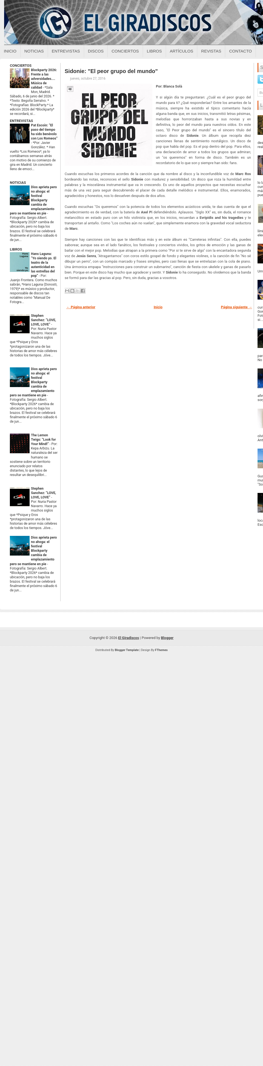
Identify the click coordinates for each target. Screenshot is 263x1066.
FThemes (161, 650)
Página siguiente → (236, 307)
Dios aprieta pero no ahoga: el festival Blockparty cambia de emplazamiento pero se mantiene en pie (33, 200)
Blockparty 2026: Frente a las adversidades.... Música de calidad (44, 78)
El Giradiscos (128, 638)
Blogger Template (127, 650)
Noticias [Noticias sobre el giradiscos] (34, 51)
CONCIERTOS (21, 65)
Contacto (240, 51)
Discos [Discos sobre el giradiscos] (96, 51)
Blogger (167, 638)
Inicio (10, 51)
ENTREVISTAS (21, 121)
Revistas (211, 51)
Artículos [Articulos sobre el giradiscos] (181, 51)
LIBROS (16, 249)
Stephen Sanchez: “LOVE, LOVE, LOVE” (43, 320)
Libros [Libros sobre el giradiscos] (154, 51)
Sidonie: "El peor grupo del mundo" (111, 71)
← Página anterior (80, 307)
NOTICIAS (18, 183)
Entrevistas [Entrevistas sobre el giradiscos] (66, 51)
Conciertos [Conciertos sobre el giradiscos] (125, 51)
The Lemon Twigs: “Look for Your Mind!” (43, 439)
